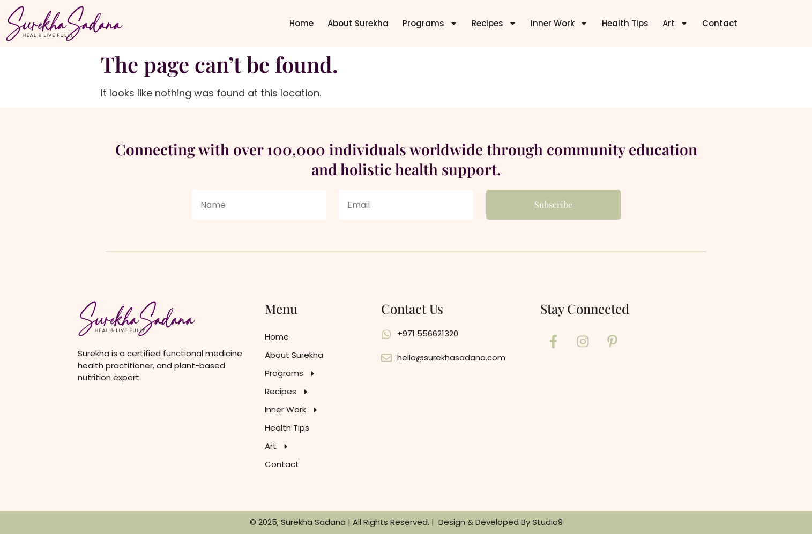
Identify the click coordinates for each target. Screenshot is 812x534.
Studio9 (547, 522)
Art (675, 23)
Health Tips (625, 23)
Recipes (494, 23)
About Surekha (358, 23)
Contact (719, 23)
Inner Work (559, 23)
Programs (430, 23)
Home (301, 23)
